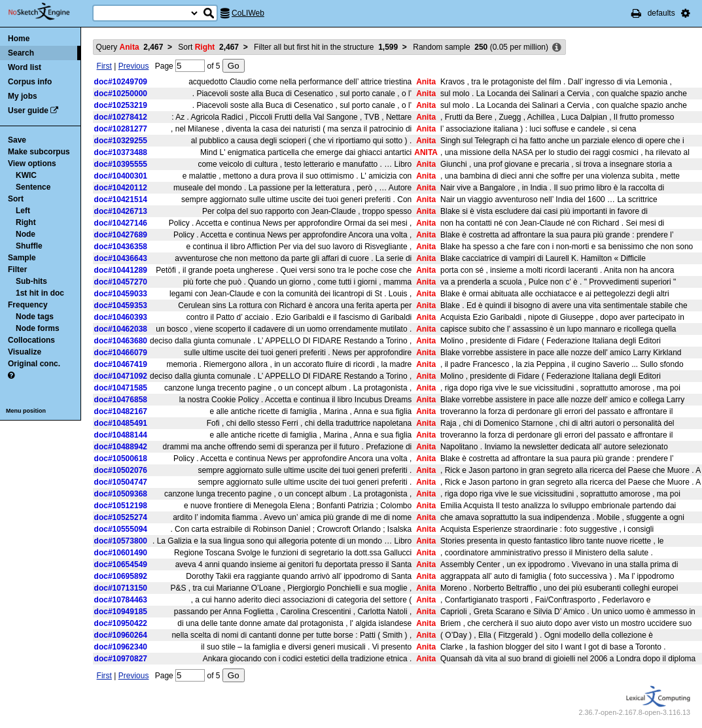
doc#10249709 (120, 81)
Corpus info (30, 81)
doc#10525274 (120, 517)
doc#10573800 (120, 541)
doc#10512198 (120, 505)
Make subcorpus (39, 151)
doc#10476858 (120, 399)
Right (26, 222)
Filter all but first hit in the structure (326, 47)
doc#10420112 (120, 187)
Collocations (31, 340)
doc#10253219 (120, 105)
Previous (133, 66)
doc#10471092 (120, 376)
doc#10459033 (120, 293)
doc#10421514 (120, 199)
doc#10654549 (120, 564)
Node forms (38, 328)
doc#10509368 (120, 493)
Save (17, 140)
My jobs (22, 96)
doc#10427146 (120, 223)
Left (23, 210)
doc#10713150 (120, 588)
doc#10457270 (120, 281)
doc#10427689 (120, 234)
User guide (28, 110)
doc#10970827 (120, 658)
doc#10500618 (120, 458)
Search (21, 53)
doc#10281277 (120, 128)
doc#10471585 (120, 387)
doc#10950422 (120, 623)
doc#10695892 (120, 576)
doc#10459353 (120, 305)
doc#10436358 (120, 246)
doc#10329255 (120, 140)
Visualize (24, 351)
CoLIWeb (248, 13)
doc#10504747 (120, 482)
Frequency (28, 304)
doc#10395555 (120, 164)
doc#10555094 (120, 529)
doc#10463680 (120, 340)
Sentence (33, 187)
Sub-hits (31, 281)
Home (18, 38)
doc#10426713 (120, 211)
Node (25, 234)
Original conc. (34, 363)
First (104, 66)
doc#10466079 (120, 352)
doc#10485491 (120, 423)
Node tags (35, 316)
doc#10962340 (120, 646)
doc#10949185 (120, 611)
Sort (16, 198)
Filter (17, 269)
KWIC (26, 175)
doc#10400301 (120, 176)
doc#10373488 (120, 152)
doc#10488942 (120, 446)
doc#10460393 (120, 317)
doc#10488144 (120, 435)
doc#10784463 (120, 599)
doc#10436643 (120, 258)
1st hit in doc (40, 293)
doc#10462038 (120, 329)
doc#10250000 (120, 93)
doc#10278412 (120, 117)
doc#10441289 (120, 270)
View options (32, 163)
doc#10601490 (120, 552)
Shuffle (29, 246)
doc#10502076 (120, 470)
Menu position (26, 410)
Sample (22, 257)
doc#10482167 (120, 411)
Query (130, 47)
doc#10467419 (120, 364)
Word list (24, 67)
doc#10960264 (120, 635)
